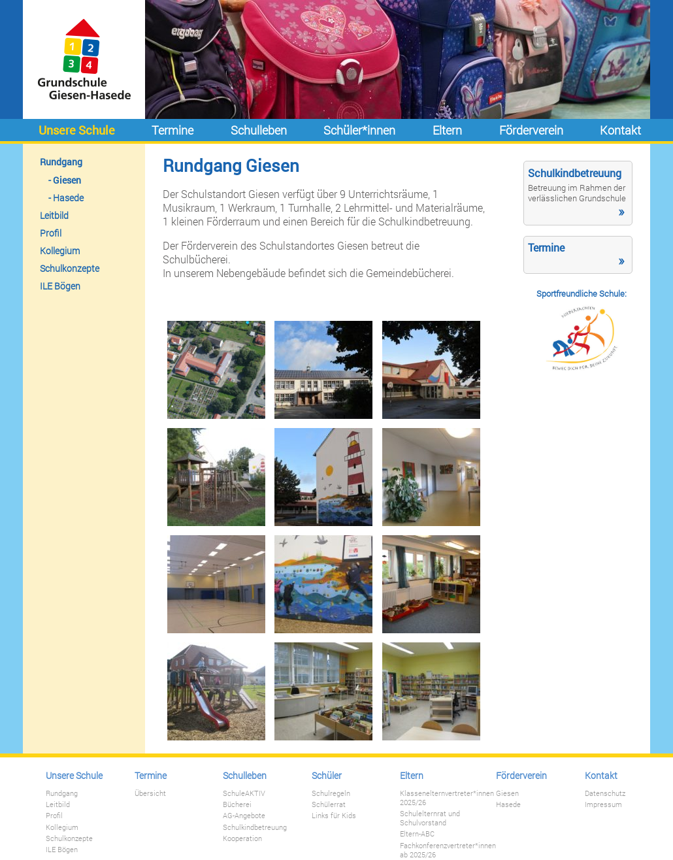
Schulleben (259, 130)
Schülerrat (329, 804)
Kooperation (242, 838)
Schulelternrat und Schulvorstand (430, 818)
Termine (172, 130)
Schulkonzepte (69, 268)
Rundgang (61, 162)
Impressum (603, 804)
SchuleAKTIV (244, 793)
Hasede (68, 197)
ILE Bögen (60, 286)
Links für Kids (334, 815)
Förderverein (531, 130)
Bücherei (237, 804)
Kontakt (620, 130)
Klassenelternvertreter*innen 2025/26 (447, 798)
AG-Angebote (244, 815)
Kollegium (60, 250)
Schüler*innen (359, 130)
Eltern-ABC (417, 833)
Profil (50, 233)
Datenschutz (605, 793)
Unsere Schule (77, 130)
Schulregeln (331, 793)
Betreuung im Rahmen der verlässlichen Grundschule (577, 192)
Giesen (67, 180)
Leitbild (54, 215)
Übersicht (150, 793)
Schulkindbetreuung (255, 827)
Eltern (447, 130)
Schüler (327, 775)
